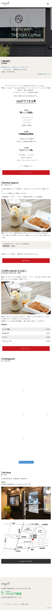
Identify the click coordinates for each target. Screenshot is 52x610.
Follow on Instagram (26, 462)
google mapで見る (26, 561)
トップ (3, 604)
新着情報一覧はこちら (44, 74)
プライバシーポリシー (13, 604)
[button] (3, 219)
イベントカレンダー (26, 172)
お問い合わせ (26, 260)
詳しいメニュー (26, 348)
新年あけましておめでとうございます (14, 67)
